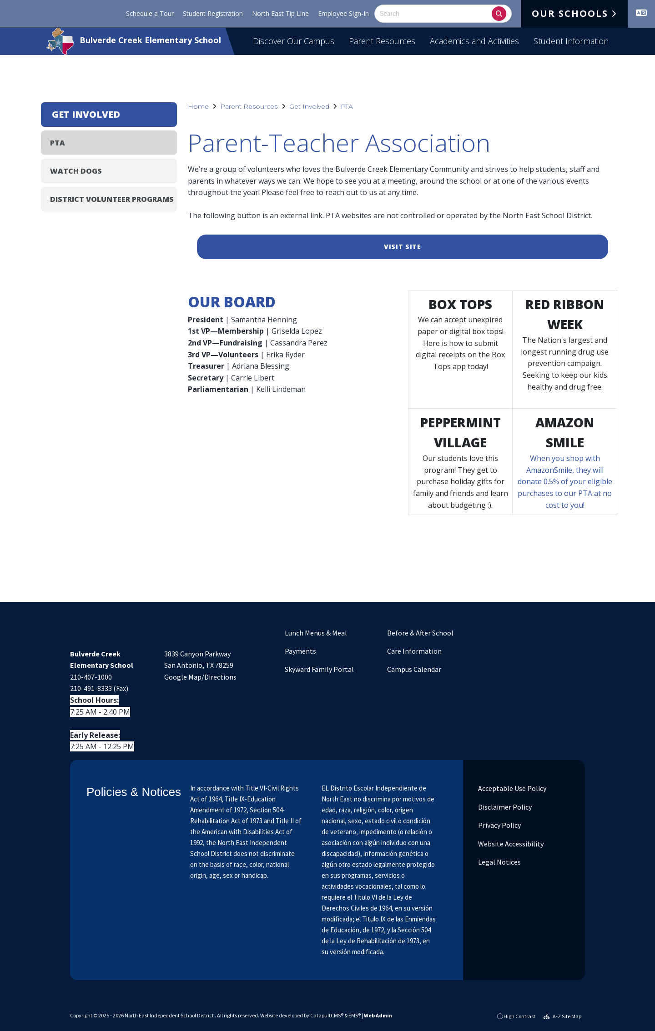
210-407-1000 (91, 676)
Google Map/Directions (200, 676)
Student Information (571, 40)
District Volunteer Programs (112, 199)
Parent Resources (382, 40)
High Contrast (519, 1016)
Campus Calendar (414, 669)
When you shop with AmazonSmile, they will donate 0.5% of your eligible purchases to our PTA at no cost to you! (565, 481)
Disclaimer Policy (504, 806)
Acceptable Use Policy (511, 788)
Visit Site (402, 246)
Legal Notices (499, 861)
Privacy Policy (499, 825)
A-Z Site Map (562, 1016)
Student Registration (213, 13)
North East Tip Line (280, 13)
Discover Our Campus (293, 40)
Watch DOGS (76, 171)
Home (198, 106)
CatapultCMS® (326, 1015)
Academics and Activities (474, 40)
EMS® (354, 1015)
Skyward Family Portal (319, 669)
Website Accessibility (510, 843)
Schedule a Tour (150, 13)
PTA (347, 106)
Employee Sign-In (343, 13)
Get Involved (309, 106)
